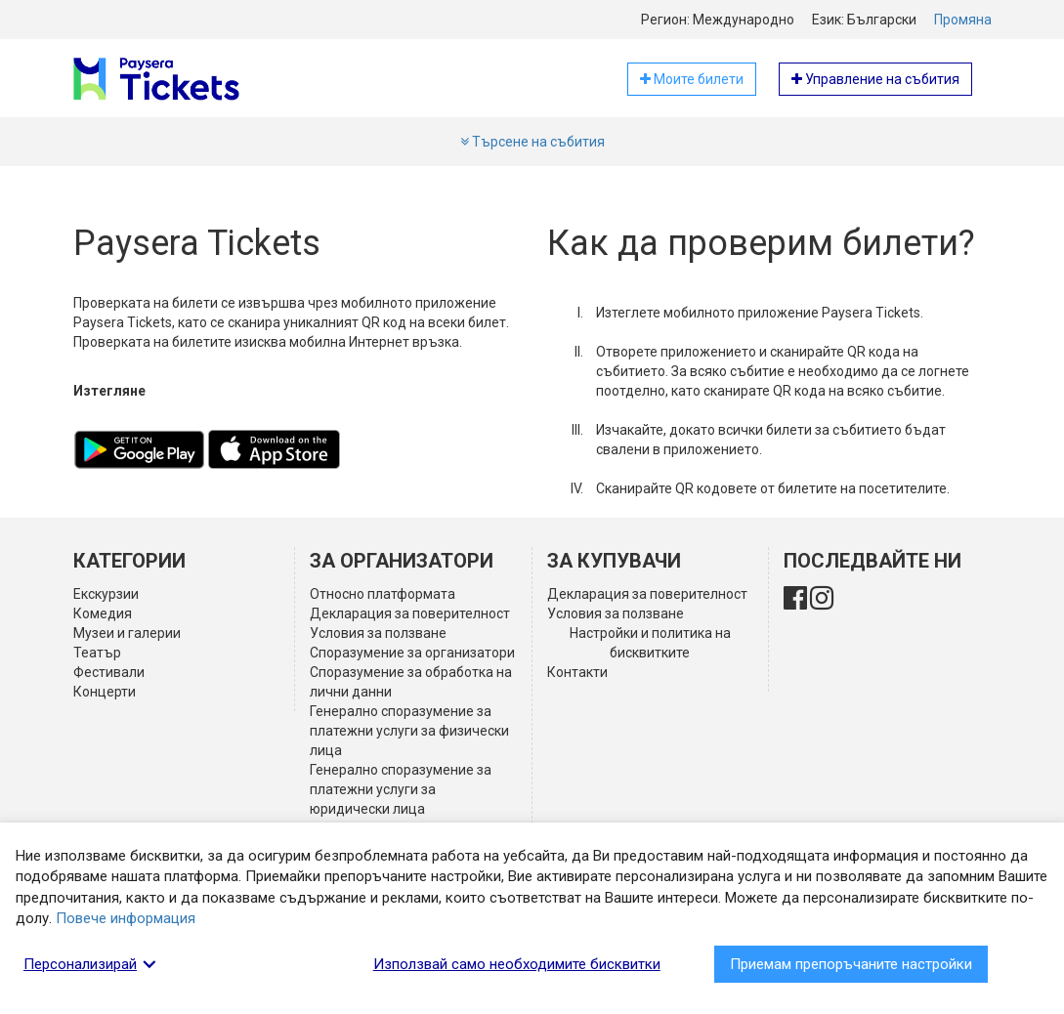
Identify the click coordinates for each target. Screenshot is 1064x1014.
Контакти (577, 672)
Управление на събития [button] (875, 79)
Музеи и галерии (127, 633)
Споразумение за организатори (412, 652)
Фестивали (109, 672)
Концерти (104, 691)
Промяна (963, 19)
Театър (97, 652)
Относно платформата (382, 594)
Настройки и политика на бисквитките (650, 642)
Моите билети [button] (692, 79)
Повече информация (125, 918)
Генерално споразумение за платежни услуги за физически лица (409, 730)
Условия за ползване (378, 633)
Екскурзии (106, 594)
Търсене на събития (532, 141)
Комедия (102, 613)
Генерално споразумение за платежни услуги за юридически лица (400, 789)
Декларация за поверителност (410, 613)
